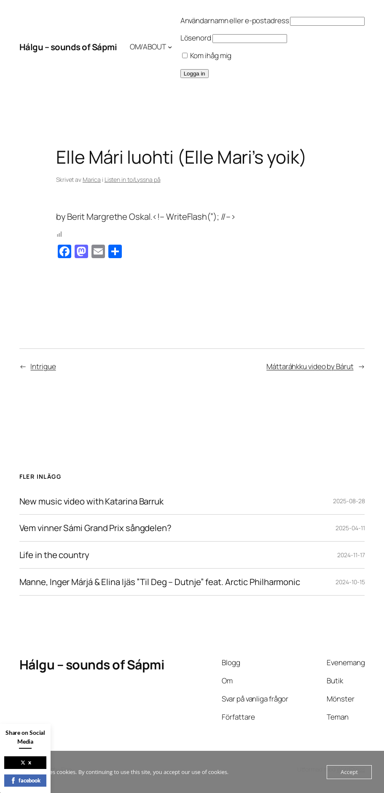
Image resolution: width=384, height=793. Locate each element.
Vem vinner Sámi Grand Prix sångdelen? (95, 528)
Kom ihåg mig (207, 55)
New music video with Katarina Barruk (91, 501)
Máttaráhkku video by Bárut (309, 366)
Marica (92, 179)
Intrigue (43, 366)
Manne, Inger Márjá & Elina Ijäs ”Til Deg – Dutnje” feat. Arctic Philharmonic (159, 582)
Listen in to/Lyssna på (133, 179)
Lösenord (195, 38)
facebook (25, 780)
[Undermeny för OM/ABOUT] (170, 47)
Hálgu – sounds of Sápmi (68, 47)
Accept (349, 772)
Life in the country (54, 555)
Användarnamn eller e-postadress (234, 20)
